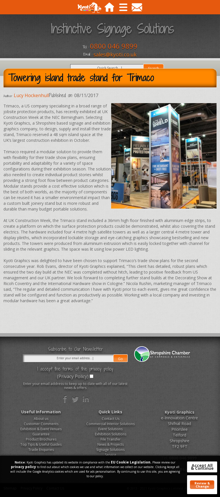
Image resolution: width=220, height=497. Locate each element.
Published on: (61, 95)
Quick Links (110, 412)
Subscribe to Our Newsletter (75, 349)
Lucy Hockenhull (31, 95)
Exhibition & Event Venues (41, 429)
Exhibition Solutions (110, 434)
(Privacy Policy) (73, 376)
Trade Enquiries (41, 449)
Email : (87, 54)
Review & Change (202, 484)
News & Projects (110, 444)
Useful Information (41, 412)
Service (110, 454)
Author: (8, 96)
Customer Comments (41, 423)
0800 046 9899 (114, 46)
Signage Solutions (110, 449)
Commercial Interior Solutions (110, 423)
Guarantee (41, 434)
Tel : (85, 47)
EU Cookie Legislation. (131, 462)
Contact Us (110, 418)
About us (41, 418)
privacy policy (23, 466)
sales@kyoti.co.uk (115, 54)
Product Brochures (41, 439)
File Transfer (111, 439)
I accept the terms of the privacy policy (75, 369)
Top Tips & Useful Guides (41, 444)
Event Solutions (110, 429)
